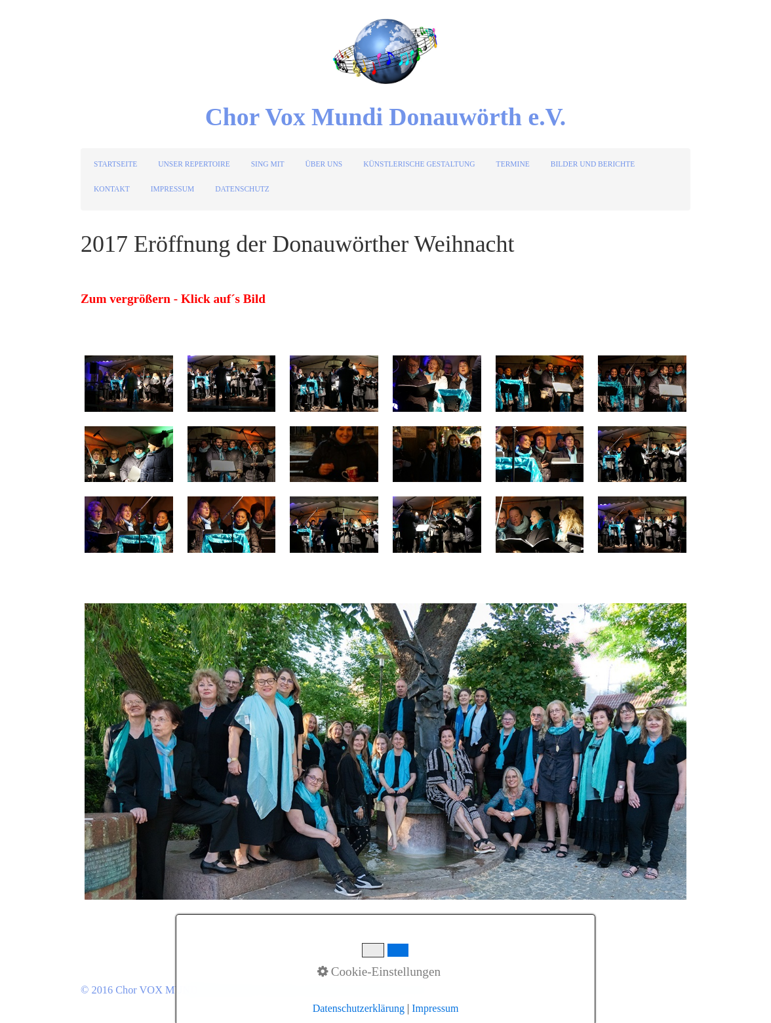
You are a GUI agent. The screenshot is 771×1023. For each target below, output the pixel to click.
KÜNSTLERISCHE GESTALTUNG (419, 164)
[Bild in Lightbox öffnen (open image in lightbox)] (129, 383)
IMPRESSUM (173, 189)
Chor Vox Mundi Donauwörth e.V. (385, 116)
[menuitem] (116, 163)
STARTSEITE (115, 164)
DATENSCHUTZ (242, 189)
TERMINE (513, 164)
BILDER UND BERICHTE (593, 164)
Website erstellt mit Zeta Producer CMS (348, 990)
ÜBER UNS (324, 164)
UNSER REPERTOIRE (193, 164)
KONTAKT (112, 189)
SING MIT (268, 164)
